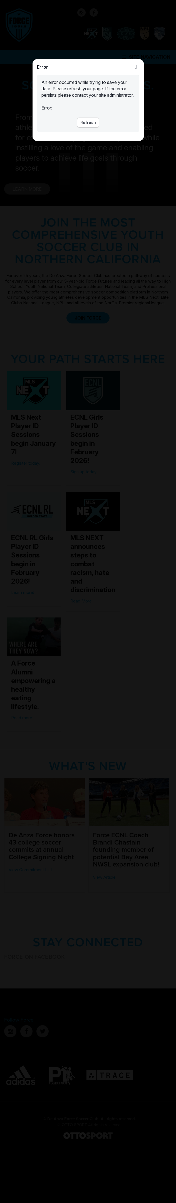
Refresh (88, 122)
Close (136, 67)
